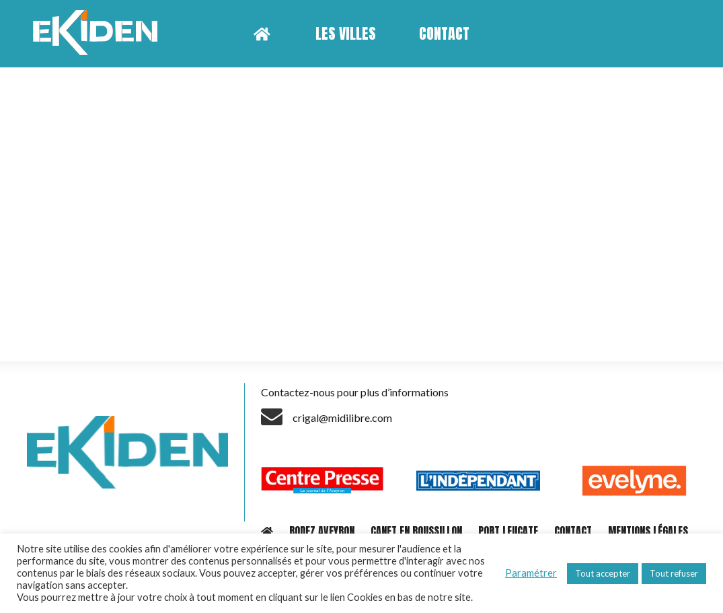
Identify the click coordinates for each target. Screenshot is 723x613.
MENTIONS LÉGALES (648, 531)
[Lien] (100, 33)
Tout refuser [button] (674, 573)
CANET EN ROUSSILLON (416, 531)
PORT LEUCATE (508, 531)
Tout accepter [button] (602, 573)
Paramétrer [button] (531, 573)
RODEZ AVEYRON (321, 531)
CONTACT (573, 531)
